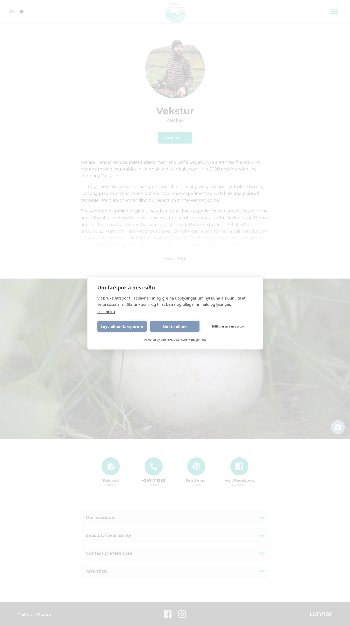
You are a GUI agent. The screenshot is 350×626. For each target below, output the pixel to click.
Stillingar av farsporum (227, 326)
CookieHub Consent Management (183, 340)
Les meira (106, 311)
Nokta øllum (175, 326)
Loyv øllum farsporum (122, 326)
